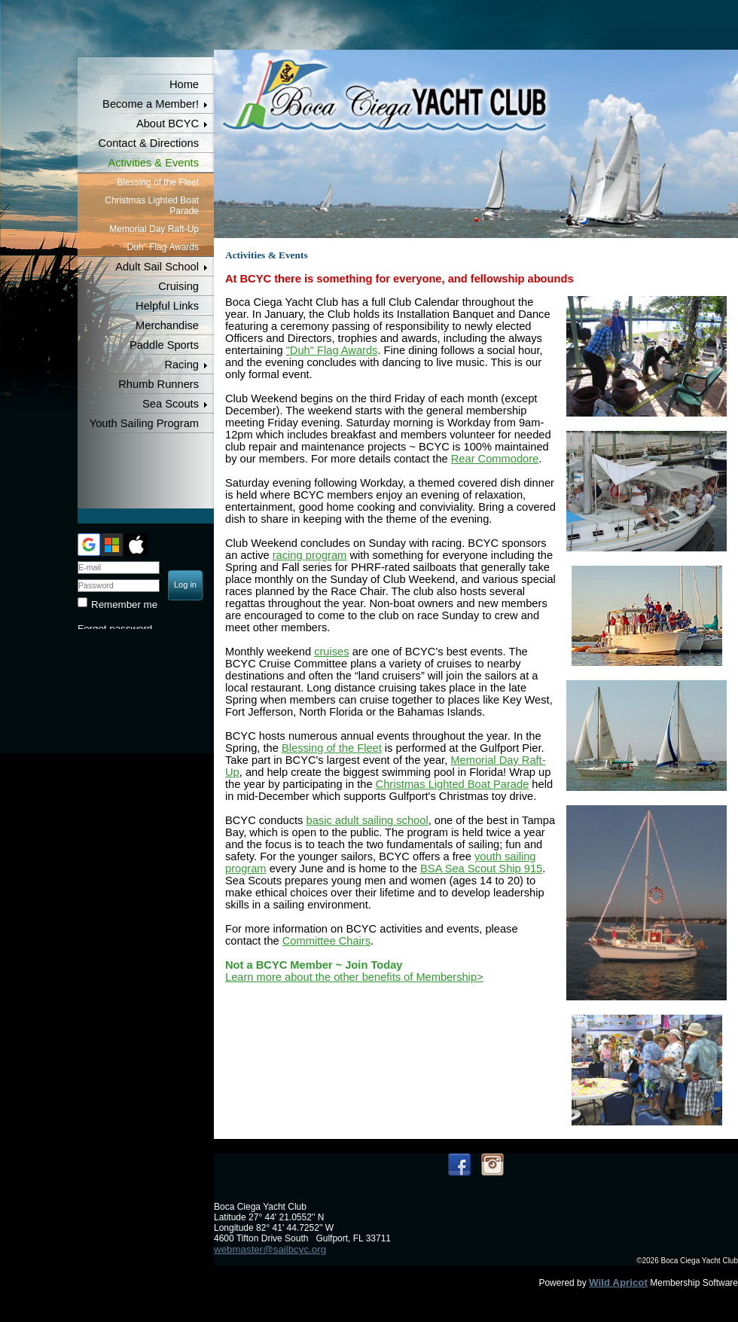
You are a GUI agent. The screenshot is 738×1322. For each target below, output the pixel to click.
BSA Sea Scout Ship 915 (481, 869)
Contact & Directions (148, 143)
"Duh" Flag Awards (161, 247)
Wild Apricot (618, 1282)
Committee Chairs (326, 941)
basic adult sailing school (367, 820)
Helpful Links (167, 306)
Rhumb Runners (158, 384)
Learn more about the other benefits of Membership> (354, 977)
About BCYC (167, 124)
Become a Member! (150, 104)
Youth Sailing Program (144, 423)
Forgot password (115, 628)
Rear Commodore (494, 459)
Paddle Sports (164, 345)
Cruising (178, 286)
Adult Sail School (157, 267)
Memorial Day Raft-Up (154, 229)
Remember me (124, 604)
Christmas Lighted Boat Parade (152, 205)
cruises (331, 652)
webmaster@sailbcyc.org (270, 1249)
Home (184, 84)
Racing (181, 365)
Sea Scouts (170, 404)
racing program (310, 555)
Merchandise (167, 325)
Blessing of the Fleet (158, 182)
